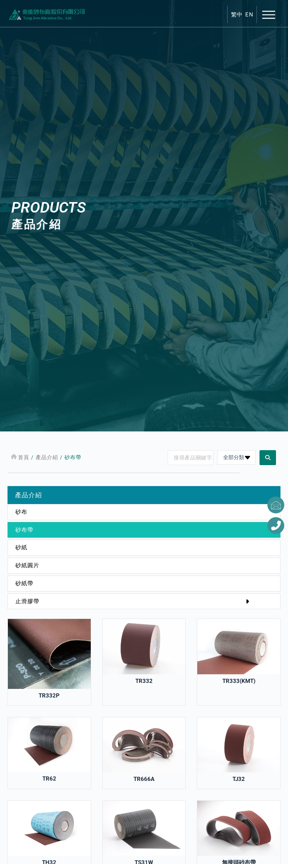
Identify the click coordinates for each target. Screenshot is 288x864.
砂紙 (21, 547)
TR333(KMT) (238, 681)
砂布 (21, 512)
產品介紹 (47, 457)
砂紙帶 (24, 583)
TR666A (144, 779)
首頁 (24, 457)
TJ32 (238, 779)
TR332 (144, 681)
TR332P (49, 695)
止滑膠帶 (133, 601)
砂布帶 (24, 529)
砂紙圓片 (27, 565)
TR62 (49, 778)
